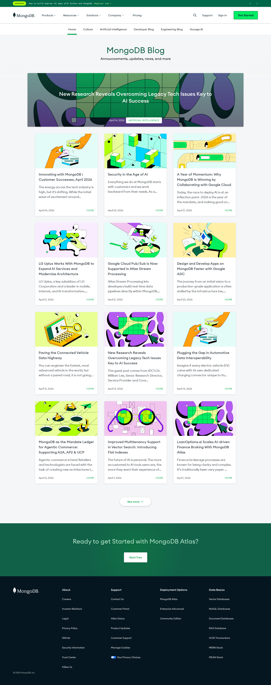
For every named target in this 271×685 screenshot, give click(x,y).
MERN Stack (216, 647)
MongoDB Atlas (168, 599)
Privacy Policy (70, 628)
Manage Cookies (120, 647)
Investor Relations (72, 608)
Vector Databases (219, 599)
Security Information (73, 647)
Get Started (246, 15)
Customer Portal (120, 608)
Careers (66, 599)
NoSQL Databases (219, 608)
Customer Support (121, 637)
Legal (65, 618)
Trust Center (69, 657)
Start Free (135, 557)
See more (135, 501)
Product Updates (120, 628)
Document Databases (221, 618)
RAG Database (217, 628)
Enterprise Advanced (172, 608)
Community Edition (170, 618)
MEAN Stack (216, 657)
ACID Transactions (219, 637)
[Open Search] (195, 15)
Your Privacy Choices (126, 657)
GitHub (66, 637)
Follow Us (67, 667)
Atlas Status (118, 618)
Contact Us (117, 599)
